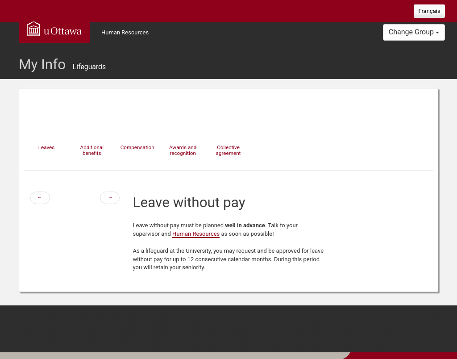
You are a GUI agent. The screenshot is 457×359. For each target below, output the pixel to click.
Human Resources (125, 32)
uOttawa (54, 28)
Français (429, 11)
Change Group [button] (414, 32)
